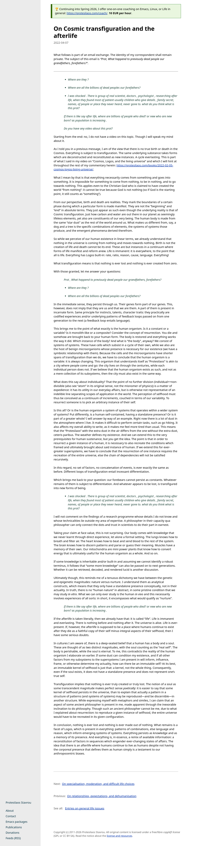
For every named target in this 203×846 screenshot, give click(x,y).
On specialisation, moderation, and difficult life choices (98, 784)
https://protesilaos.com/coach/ (87, 13)
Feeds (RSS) (13, 838)
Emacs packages (16, 822)
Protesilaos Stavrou (18, 802)
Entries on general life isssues (84, 808)
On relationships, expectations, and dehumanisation (102, 796)
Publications (14, 827)
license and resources (119, 835)
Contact (11, 816)
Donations (12, 833)
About (10, 811)
